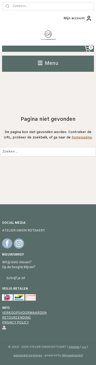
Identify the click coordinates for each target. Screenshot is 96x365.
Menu (48, 63)
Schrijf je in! (15, 278)
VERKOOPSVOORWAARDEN (24, 313)
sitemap (74, 347)
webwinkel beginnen (27, 355)
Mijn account (77, 18)
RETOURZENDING (16, 318)
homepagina (82, 137)
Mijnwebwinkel (72, 355)
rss (84, 347)
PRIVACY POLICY (15, 323)
